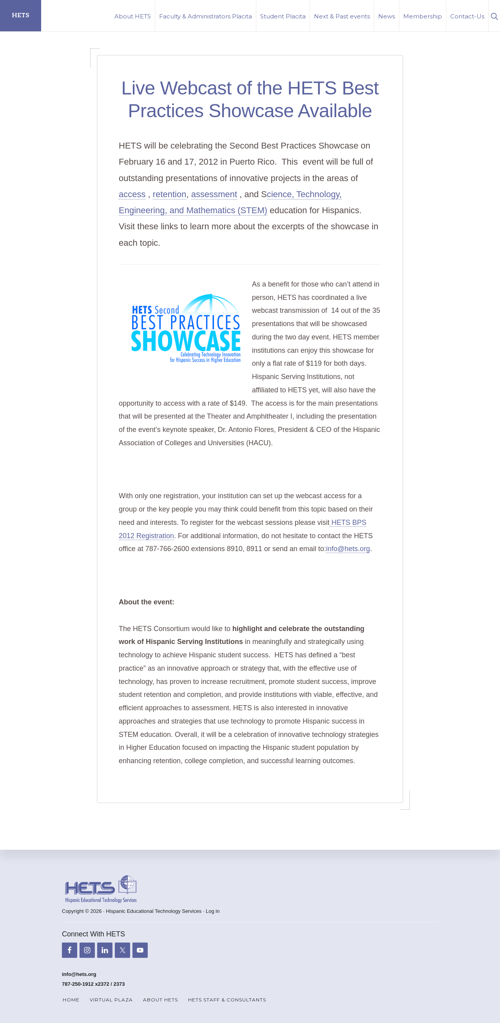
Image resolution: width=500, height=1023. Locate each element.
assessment (214, 194)
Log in (212, 911)
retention (170, 194)
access (132, 194)
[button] (494, 15)
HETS (20, 15)
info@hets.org (348, 549)
